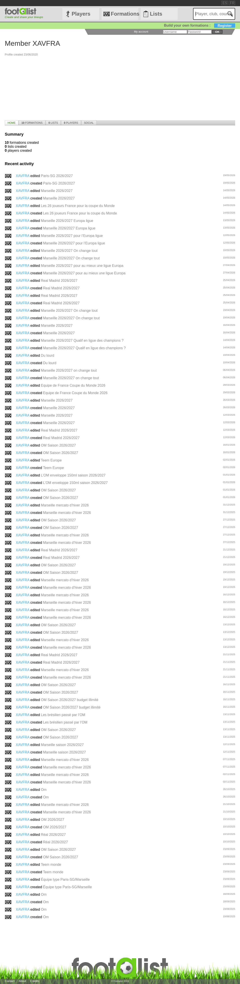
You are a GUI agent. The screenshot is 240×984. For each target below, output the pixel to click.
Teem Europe (51, 460)
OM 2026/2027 (52, 820)
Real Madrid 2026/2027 (59, 280)
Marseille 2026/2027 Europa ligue (67, 221)
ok (217, 31)
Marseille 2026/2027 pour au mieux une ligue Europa (82, 266)
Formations (125, 14)
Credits (34, 981)
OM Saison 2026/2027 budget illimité (69, 700)
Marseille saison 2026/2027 (62, 745)
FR (232, 3)
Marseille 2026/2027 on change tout (69, 370)
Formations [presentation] (32, 122)
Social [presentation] (89, 122)
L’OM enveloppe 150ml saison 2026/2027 (73, 475)
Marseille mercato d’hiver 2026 (65, 505)
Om (44, 790)
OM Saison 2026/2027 (58, 445)
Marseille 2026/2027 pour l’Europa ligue (72, 236)
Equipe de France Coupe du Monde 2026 (73, 385)
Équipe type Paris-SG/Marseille (65, 879)
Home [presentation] (12, 122)
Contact (9, 981)
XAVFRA (23, 176)
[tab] (11, 122)
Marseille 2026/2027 (56, 191)
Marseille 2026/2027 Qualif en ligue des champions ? (82, 340)
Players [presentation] (71, 122)
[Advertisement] (120, 87)
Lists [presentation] (53, 122)
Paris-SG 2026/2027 (57, 176)
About (22, 981)
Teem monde (51, 864)
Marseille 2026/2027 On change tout (69, 251)
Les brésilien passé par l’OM (63, 715)
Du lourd (47, 355)
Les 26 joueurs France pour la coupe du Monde (78, 206)
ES (224, 3)
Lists (156, 14)
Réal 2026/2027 (53, 834)
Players (81, 14)
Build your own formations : (199, 25)
